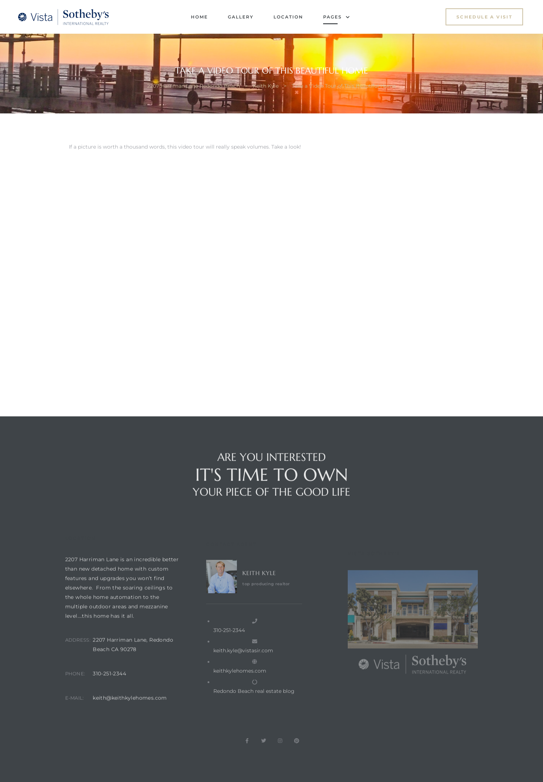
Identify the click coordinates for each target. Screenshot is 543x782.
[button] (484, 16)
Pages (336, 17)
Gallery (241, 17)
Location (288, 17)
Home (199, 17)
